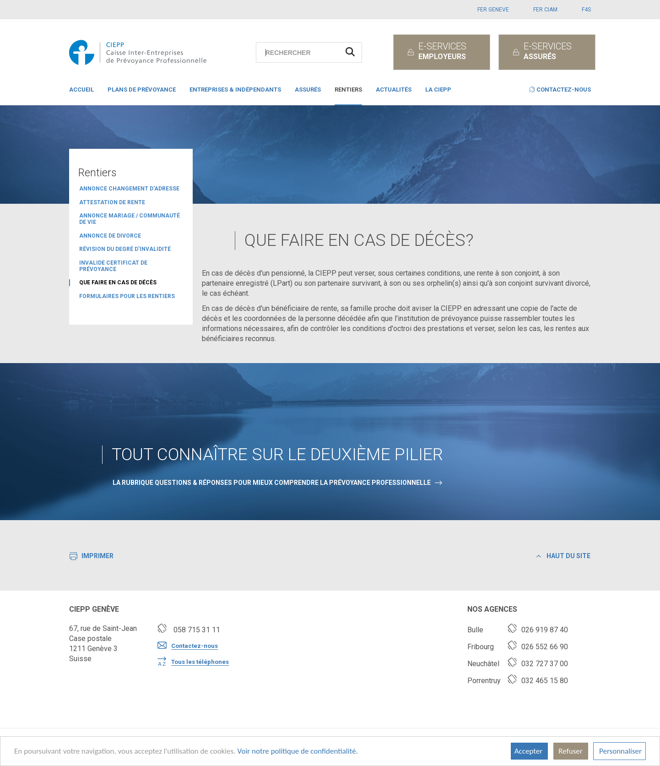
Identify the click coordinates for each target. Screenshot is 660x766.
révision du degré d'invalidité (125, 249)
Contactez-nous (187, 646)
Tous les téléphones (193, 662)
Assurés (308, 89)
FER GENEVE (493, 9)
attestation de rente (112, 202)
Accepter (529, 751)
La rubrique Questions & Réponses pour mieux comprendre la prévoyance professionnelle (272, 482)
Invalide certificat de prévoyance (113, 266)
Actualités (393, 89)
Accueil (81, 89)
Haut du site (563, 556)
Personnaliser (619, 751)
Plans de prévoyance (142, 89)
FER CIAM (545, 9)
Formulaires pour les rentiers (127, 296)
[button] (560, 91)
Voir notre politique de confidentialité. (297, 751)
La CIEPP (438, 89)
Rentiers (348, 89)
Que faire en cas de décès (118, 282)
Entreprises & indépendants (235, 89)
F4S (586, 9)
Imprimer (92, 556)
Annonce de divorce (110, 236)
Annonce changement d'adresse (129, 188)
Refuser (570, 751)
